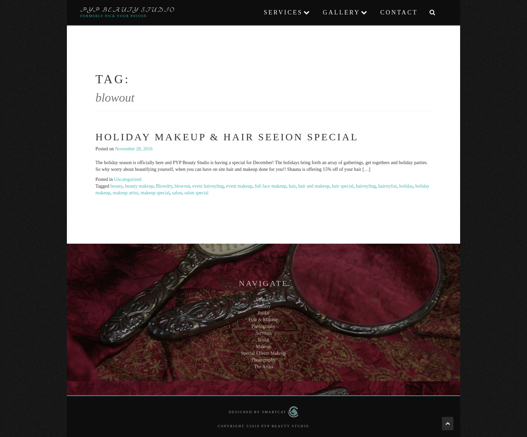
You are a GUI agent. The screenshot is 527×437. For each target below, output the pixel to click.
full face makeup (270, 186)
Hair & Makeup (264, 319)
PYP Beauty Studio (127, 10)
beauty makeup (139, 186)
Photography (263, 326)
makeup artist (125, 192)
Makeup (263, 346)
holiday (406, 186)
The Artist (263, 366)
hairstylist (387, 186)
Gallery (341, 12)
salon (177, 192)
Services (283, 12)
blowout (182, 186)
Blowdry (164, 186)
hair (292, 186)
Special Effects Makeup (263, 353)
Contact (399, 12)
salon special (196, 192)
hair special (342, 186)
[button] (432, 12)
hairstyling (366, 186)
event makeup (239, 186)
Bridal (264, 312)
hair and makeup (313, 186)
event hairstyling (208, 186)
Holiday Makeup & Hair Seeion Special (227, 136)
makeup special (155, 192)
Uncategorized (127, 179)
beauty (117, 186)
